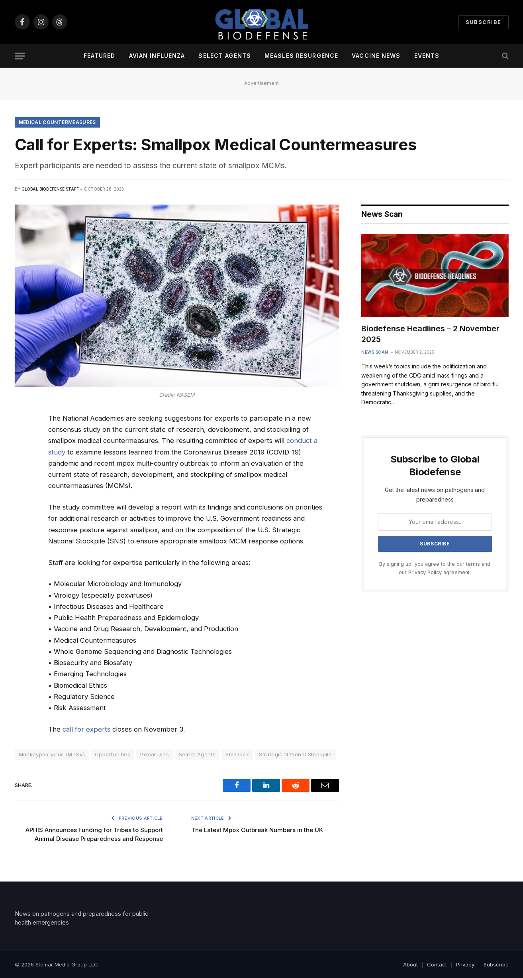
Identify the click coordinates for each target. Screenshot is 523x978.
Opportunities (112, 754)
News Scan (374, 352)
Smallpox (237, 754)
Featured (100, 55)
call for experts (86, 729)
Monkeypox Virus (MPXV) (52, 754)
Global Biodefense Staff (50, 189)
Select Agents (224, 55)
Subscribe (483, 22)
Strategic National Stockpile (295, 754)
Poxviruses (154, 754)
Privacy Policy (425, 572)
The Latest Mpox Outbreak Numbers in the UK (257, 830)
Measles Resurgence (301, 55)
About (410, 964)
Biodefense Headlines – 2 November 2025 (430, 334)
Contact (437, 964)
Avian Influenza (157, 55)
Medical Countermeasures (57, 122)
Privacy (465, 964)
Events (427, 55)
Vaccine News (376, 55)
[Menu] (20, 56)
